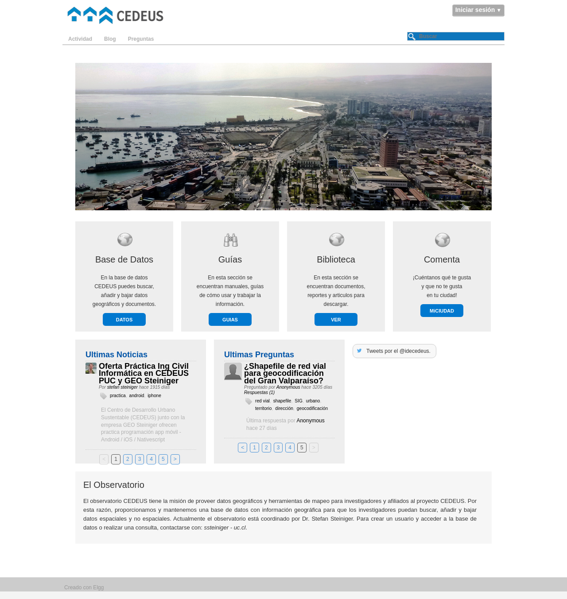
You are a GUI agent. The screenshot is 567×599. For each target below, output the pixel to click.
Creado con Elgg (84, 587)
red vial (262, 400)
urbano (313, 400)
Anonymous (288, 387)
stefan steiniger (122, 387)
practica (118, 395)
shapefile (282, 400)
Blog (110, 39)
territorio (263, 408)
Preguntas (141, 39)
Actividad (80, 39)
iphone (154, 395)
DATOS (124, 319)
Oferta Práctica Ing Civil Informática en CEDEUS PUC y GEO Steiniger (144, 374)
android (136, 395)
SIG (299, 400)
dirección (284, 408)
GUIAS (230, 319)
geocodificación (312, 408)
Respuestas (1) (259, 392)
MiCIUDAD (442, 310)
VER (336, 319)
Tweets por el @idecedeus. (398, 351)
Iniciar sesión (475, 9)
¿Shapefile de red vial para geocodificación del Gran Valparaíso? (285, 374)
